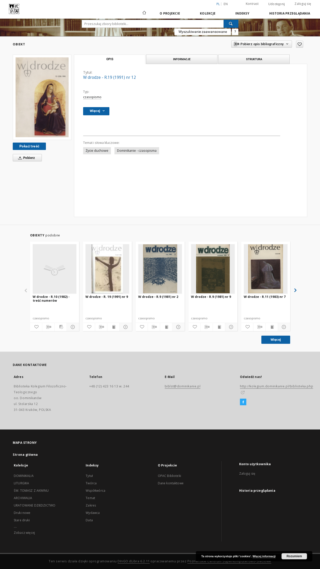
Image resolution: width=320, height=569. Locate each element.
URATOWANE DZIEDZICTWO (34, 505)
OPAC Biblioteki (169, 476)
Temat (90, 498)
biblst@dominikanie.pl (183, 386)
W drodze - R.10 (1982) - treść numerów (51, 298)
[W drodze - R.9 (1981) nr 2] (160, 268)
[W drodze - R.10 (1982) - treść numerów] (54, 268)
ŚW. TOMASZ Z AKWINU (31, 490)
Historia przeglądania (289, 13)
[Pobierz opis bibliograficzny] (48, 327)
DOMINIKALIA (24, 476)
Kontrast (252, 4)
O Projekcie (170, 13)
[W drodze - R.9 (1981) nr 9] (213, 268)
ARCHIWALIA (23, 498)
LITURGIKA (21, 483)
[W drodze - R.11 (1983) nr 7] (265, 268)
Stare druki (22, 520)
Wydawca (93, 513)
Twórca (91, 483)
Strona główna (25, 454)
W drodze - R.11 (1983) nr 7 (265, 297)
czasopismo (92, 97)
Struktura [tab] (254, 59)
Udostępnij (276, 4)
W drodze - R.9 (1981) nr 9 (211, 297)
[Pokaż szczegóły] (72, 327)
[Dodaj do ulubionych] (299, 44)
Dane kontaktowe (171, 483)
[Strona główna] (144, 13)
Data (89, 520)
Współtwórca (95, 490)
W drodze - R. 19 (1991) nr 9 (106, 297)
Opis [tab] (109, 59)
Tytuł (89, 476)
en (226, 4)
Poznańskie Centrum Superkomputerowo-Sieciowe (229, 561)
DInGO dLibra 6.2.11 (134, 561)
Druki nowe (22, 513)
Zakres (91, 505)
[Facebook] (243, 402)
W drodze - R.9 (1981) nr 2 (158, 297)
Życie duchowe (97, 150)
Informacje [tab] (181, 59)
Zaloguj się (303, 4)
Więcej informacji (264, 556)
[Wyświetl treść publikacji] (113, 327)
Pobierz (25, 157)
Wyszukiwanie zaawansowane (202, 32)
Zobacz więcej (24, 532)
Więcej (276, 340)
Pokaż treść (29, 146)
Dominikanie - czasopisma (137, 150)
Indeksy (242, 13)
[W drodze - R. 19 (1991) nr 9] (107, 268)
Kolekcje (207, 13)
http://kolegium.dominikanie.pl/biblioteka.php (276, 386)
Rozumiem (294, 556)
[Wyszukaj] (231, 24)
